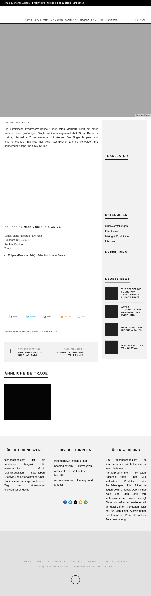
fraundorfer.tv (62, 460)
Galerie (57, 19)
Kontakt (71, 19)
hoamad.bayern (63, 466)
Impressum (108, 19)
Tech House (51, 332)
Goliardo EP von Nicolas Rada (30, 353)
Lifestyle (78, 3)
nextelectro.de (62, 471)
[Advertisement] (124, 188)
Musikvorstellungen (17, 3)
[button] (17, 316)
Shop (95, 19)
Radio (84, 19)
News (28, 19)
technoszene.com (64, 480)
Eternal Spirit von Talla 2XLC (70, 353)
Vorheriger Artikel (29, 349)
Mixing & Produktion (59, 3)
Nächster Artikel (74, 349)
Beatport (19, 244)
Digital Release (13, 332)
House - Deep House (33, 332)
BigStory (42, 19)
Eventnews (38, 3)
